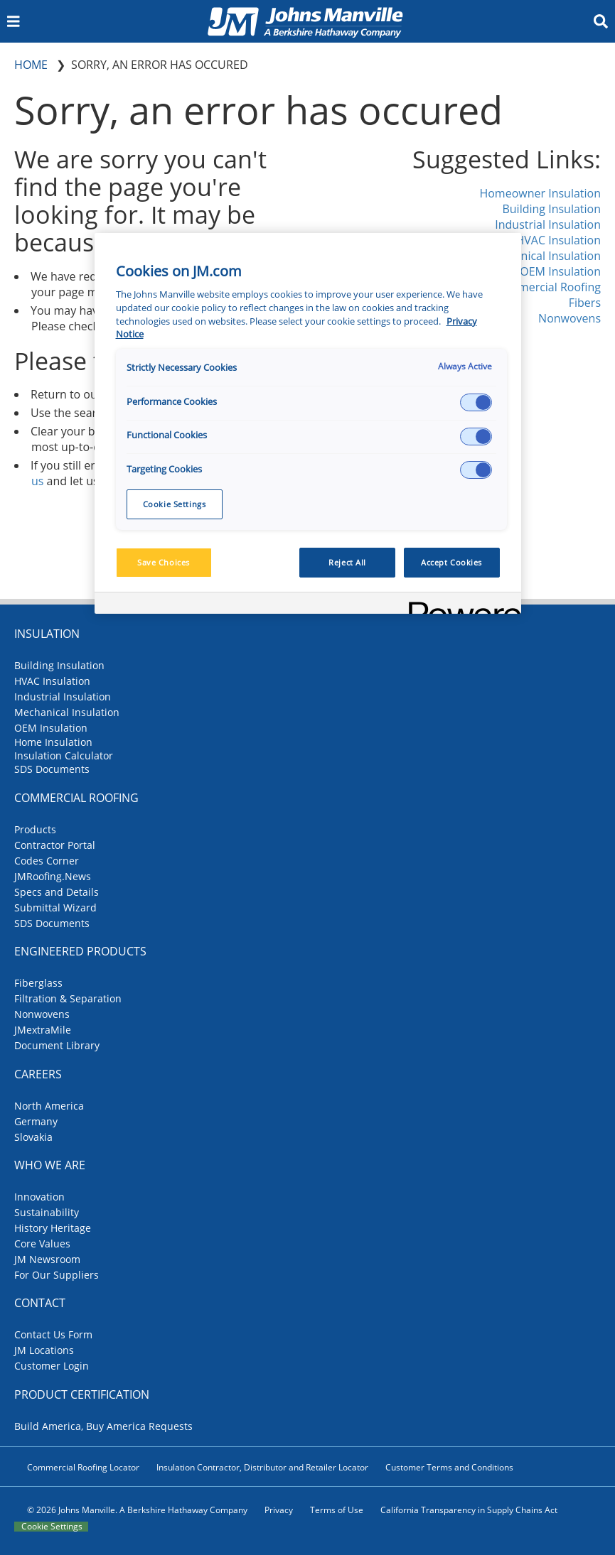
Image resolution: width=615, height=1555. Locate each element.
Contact (39, 1303)
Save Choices (163, 562)
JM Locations (44, 1350)
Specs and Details (56, 892)
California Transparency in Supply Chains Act (468, 1510)
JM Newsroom (47, 1259)
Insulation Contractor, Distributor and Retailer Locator (262, 1467)
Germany (36, 1121)
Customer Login (51, 1365)
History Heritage (52, 1228)
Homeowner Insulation (540, 193)
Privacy (278, 1510)
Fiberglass (38, 983)
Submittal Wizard (55, 907)
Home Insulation (53, 742)
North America (49, 1105)
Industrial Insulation (548, 224)
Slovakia (33, 1137)
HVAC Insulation (558, 240)
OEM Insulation (560, 271)
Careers (38, 1074)
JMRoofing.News (52, 876)
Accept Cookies (451, 562)
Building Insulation (551, 209)
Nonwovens (569, 318)
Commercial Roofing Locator (83, 1467)
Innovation (39, 1196)
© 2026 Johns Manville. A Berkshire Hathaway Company (137, 1510)
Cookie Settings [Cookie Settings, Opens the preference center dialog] (174, 504)
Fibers (585, 302)
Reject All (347, 562)
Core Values (42, 1243)
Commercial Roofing (547, 287)
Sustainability (46, 1212)
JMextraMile (42, 1029)
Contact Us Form (53, 1334)
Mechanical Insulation (543, 256)
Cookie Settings (51, 1527)
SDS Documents (52, 769)
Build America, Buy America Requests (103, 1426)
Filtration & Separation (68, 998)
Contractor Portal (54, 845)
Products (35, 829)
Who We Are (49, 1165)
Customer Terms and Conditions (449, 1467)
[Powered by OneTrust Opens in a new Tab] (460, 605)
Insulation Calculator (63, 755)
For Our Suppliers (56, 1275)
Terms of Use (336, 1510)
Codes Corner (46, 860)
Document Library (57, 1045)
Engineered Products (80, 951)
